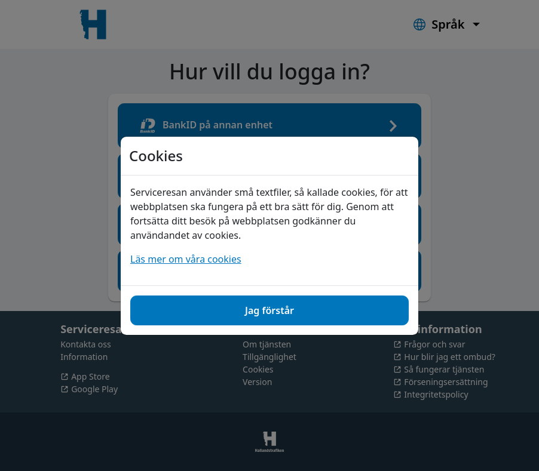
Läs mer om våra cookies (185, 259)
